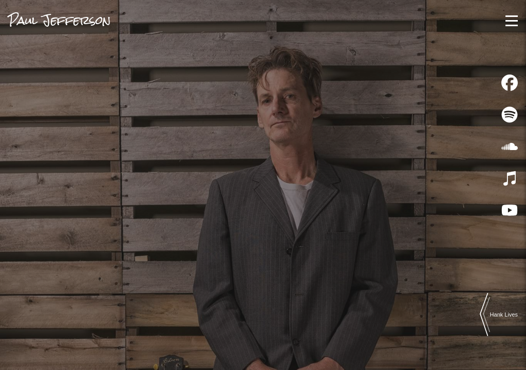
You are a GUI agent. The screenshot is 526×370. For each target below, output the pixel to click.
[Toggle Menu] (511, 20)
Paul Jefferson (59, 20)
